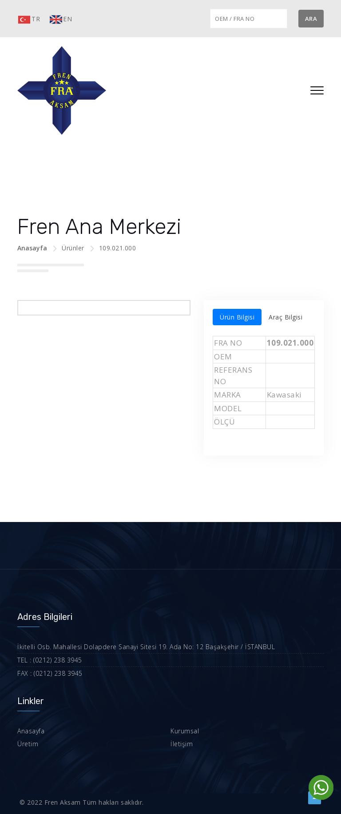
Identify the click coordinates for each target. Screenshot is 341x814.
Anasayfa (32, 248)
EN (60, 19)
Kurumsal (184, 731)
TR (28, 19)
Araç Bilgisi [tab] (285, 317)
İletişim (181, 744)
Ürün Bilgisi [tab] (237, 317)
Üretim (27, 744)
